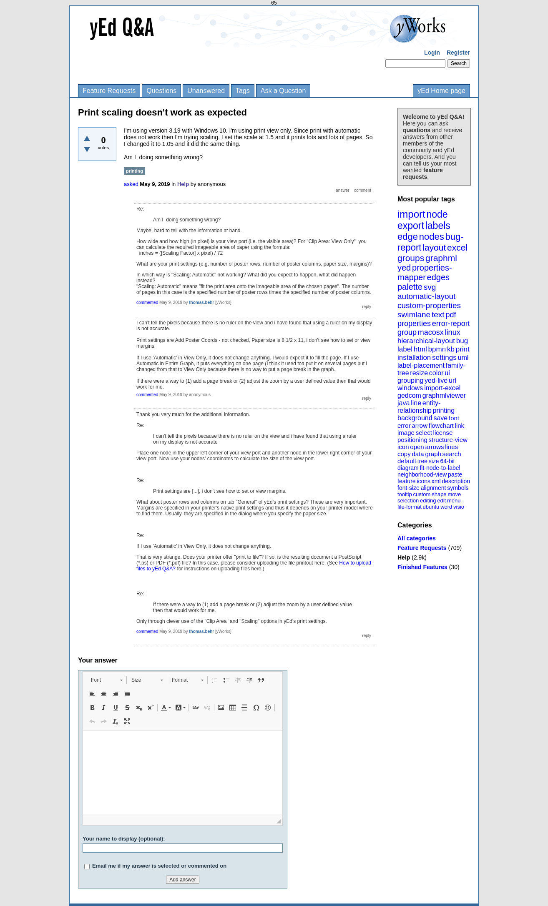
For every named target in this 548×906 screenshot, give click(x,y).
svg (430, 287)
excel (457, 247)
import (411, 214)
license (443, 432)
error (404, 425)
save (440, 418)
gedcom (409, 395)
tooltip (404, 494)
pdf (450, 315)
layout (434, 247)
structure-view (448, 439)
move (454, 494)
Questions (161, 90)
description (456, 481)
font (454, 418)
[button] (106, 680)
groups (410, 258)
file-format (409, 507)
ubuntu (431, 507)
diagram (408, 467)
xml (436, 481)
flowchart (441, 425)
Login (432, 52)
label (404, 349)
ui (447, 372)
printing (444, 410)
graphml (441, 258)
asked (131, 184)
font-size (408, 487)
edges (438, 277)
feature (406, 481)
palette (409, 286)
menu (454, 500)
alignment (433, 487)
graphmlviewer (444, 395)
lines (451, 446)
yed (404, 267)
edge (407, 236)
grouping (410, 380)
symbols (457, 487)
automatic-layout (426, 296)
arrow (419, 425)
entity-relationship (418, 406)
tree (422, 461)
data (418, 453)
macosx (431, 332)
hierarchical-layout (426, 341)
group (407, 332)
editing (428, 500)
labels (437, 225)
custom (421, 494)
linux (452, 332)
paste (455, 474)
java (403, 403)
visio (458, 507)
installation (414, 357)
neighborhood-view (422, 474)
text (438, 314)
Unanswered (206, 90)
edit (441, 500)
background (414, 418)
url (452, 380)
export (410, 225)
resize (419, 372)
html (420, 349)
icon (403, 446)
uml (463, 357)
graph (433, 453)
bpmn (437, 349)
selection (408, 500)
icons (423, 481)
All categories (416, 538)
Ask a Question (283, 90)
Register (458, 52)
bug (462, 341)
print (463, 349)
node (436, 214)
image (406, 432)
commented (147, 302)
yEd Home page (441, 90)
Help (403, 557)
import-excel (442, 388)
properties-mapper (424, 272)
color (436, 372)
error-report (451, 323)
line (416, 403)
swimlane (413, 314)
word (446, 507)
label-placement (421, 365)
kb (451, 349)
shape (439, 494)
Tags (243, 90)
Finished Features (422, 567)
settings (444, 357)
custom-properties (429, 305)
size (434, 461)
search (451, 453)
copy (404, 453)
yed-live (436, 380)
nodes (431, 236)
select (424, 432)
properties (414, 323)
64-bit (447, 461)
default (406, 460)
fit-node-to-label (440, 467)
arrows (434, 446)
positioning (412, 439)
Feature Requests (109, 90)
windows (410, 388)
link (460, 425)
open (417, 446)
